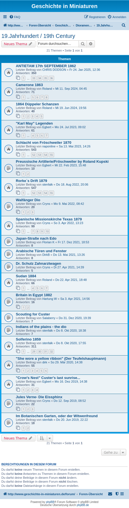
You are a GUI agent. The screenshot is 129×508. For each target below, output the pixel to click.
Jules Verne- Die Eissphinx (39, 397)
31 (45, 351)
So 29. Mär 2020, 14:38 (66, 362)
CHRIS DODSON (54, 69)
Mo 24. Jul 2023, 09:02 (70, 127)
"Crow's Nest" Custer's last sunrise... (48, 378)
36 (51, 78)
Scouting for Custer (33, 314)
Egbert (46, 127)
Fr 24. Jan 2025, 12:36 (84, 69)
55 (51, 155)
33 (33, 78)
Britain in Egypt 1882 (34, 295)
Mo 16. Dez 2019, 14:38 (71, 381)
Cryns (46, 203)
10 (47, 231)
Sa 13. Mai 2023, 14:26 (74, 146)
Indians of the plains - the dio (41, 327)
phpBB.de (83, 505)
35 (45, 78)
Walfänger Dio (28, 200)
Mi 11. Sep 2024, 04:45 (71, 88)
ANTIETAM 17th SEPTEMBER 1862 (46, 66)
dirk (44, 362)
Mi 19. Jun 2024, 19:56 (70, 108)
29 (33, 351)
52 (33, 155)
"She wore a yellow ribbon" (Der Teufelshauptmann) (61, 358)
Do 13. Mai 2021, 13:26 (69, 254)
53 (39, 155)
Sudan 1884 (26, 276)
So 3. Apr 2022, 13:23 (68, 223)
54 (45, 155)
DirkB (46, 254)
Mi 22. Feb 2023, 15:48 (70, 165)
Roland (47, 88)
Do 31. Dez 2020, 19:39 (75, 318)
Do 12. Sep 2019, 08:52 (70, 400)
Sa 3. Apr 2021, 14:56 (75, 298)
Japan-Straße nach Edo (36, 238)
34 (39, 78)
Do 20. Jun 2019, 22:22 (72, 419)
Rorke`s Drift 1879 (31, 181)
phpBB (50, 502)
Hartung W (49, 298)
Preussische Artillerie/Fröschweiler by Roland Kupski (62, 161)
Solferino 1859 (28, 339)
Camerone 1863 (29, 85)
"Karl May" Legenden (34, 123)
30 (39, 351)
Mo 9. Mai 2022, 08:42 (69, 203)
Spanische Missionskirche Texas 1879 (49, 219)
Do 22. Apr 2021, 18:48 (71, 279)
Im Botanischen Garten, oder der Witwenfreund (57, 416)
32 (51, 351)
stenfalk (47, 184)
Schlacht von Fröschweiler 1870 (43, 142)
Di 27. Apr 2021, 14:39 (69, 267)
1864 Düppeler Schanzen (37, 104)
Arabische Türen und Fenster (41, 251)
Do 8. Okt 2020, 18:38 (71, 330)
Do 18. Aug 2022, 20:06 (72, 184)
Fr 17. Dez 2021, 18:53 (73, 242)
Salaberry (48, 318)
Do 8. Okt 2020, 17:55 (71, 343)
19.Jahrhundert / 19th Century (38, 36)
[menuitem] (14, 17)
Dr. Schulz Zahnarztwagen (38, 263)
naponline (48, 146)
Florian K (48, 242)
